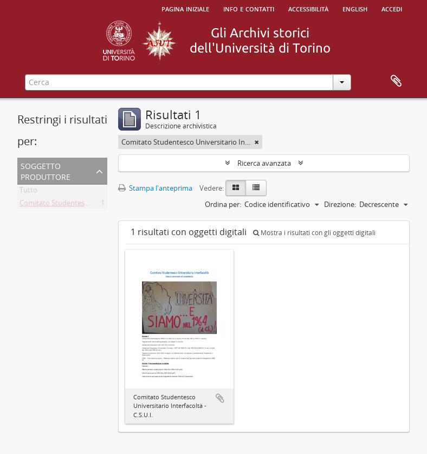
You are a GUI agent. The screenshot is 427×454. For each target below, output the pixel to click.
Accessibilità (308, 8)
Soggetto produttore (45, 170)
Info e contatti (248, 8)
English (354, 8)
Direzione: (340, 204)
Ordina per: (223, 204)
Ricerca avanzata (264, 163)
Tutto (28, 192)
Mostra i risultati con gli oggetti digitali (314, 232)
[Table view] (256, 188)
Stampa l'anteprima (155, 188)
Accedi (391, 8)
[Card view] (235, 188)
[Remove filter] (257, 142)
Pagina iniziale (185, 8)
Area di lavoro (396, 81)
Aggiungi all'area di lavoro (220, 398)
